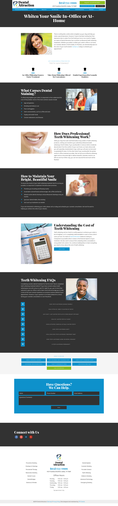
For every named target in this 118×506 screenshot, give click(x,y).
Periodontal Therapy (31, 472)
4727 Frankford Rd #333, (59, 474)
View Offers (100, 6)
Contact (101, 9)
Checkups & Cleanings (31, 469)
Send (58, 410)
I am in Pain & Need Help (84, 366)
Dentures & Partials (31, 485)
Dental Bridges (31, 482)
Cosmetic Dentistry (86, 469)
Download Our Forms (87, 6)
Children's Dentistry (86, 478)
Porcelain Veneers (86, 472)
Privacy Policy (56, 504)
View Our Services (59, 370)
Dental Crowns (31, 478)
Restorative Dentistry (31, 475)
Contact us (75, 49)
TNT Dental (82, 504)
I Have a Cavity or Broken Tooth (84, 362)
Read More (62, 251)
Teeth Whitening (86, 475)
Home (34, 9)
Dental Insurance (79, 9)
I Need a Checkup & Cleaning (33, 362)
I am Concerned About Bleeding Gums (59, 362)
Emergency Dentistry (86, 485)
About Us (44, 9)
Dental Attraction (75, 239)
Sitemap (49, 504)
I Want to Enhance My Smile (59, 366)
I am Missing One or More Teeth (33, 366)
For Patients (67, 9)
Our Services (55, 9)
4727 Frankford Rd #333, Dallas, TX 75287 (64, 6)
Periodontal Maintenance (21, 9)
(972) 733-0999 (68, 2)
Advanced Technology (86, 482)
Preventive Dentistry (31, 465)
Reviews (91, 9)
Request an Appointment (92, 2)
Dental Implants (86, 465)
